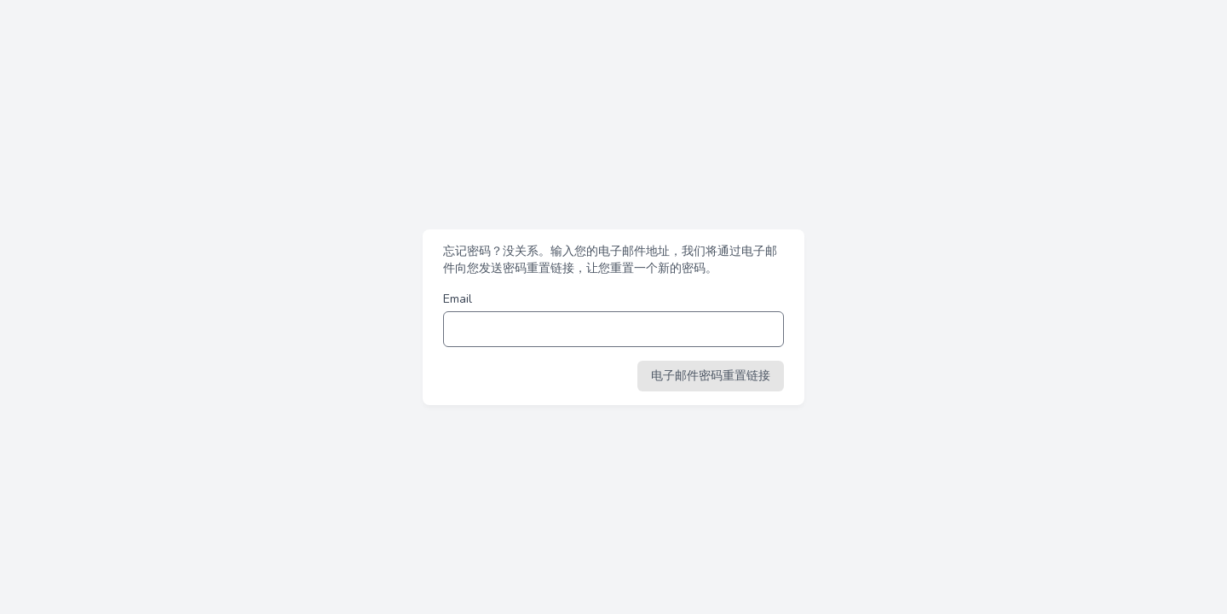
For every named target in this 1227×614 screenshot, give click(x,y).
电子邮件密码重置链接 (710, 376)
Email (457, 299)
